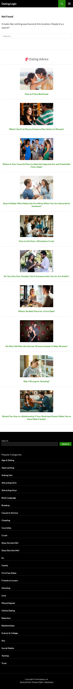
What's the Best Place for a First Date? (36, 311)
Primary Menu (69, 3)
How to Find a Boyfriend (36, 94)
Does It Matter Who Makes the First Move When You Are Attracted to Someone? (36, 204)
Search (5, 440)
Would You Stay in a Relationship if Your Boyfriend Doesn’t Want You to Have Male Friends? (36, 417)
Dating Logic (9, 3)
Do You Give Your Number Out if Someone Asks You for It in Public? (36, 276)
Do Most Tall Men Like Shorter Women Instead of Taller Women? (37, 346)
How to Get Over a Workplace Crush (36, 241)
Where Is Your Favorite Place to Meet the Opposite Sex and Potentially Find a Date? (36, 165)
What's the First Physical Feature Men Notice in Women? (36, 129)
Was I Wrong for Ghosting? (36, 381)
